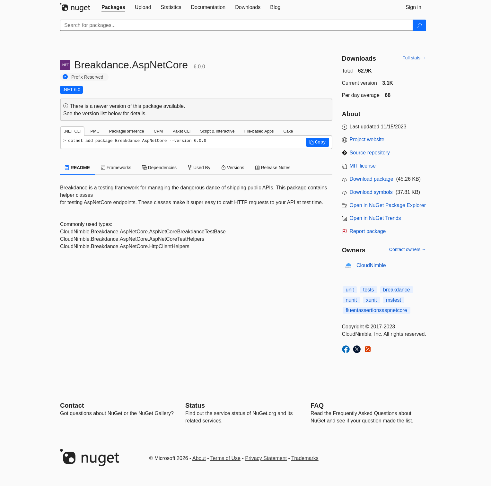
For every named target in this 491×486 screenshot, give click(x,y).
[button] (317, 142)
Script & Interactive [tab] (217, 131)
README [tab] (77, 167)
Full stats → (414, 57)
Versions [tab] (232, 167)
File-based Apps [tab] (259, 131)
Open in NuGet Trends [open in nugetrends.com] (375, 218)
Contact (72, 405)
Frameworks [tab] (116, 167)
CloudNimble (371, 265)
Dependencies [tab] (159, 167)
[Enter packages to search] (236, 25)
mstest (393, 300)
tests (368, 289)
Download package (371, 179)
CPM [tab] (158, 131)
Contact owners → (407, 249)
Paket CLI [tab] (181, 131)
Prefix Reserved (87, 77)
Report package (368, 231)
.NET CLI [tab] (72, 131)
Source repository (370, 152)
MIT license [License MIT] (363, 166)
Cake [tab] (288, 131)
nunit (351, 300)
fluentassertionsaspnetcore (376, 310)
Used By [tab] (199, 167)
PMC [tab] (94, 131)
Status (195, 405)
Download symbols (371, 192)
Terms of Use (225, 458)
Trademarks (305, 458)
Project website (367, 139)
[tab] (113, 7)
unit (350, 289)
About (199, 458)
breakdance (396, 289)
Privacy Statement (266, 458)
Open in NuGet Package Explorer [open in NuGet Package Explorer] (388, 205)
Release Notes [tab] (273, 167)
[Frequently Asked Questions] (317, 405)
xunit (371, 300)
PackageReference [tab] (126, 131)
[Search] (419, 25)
